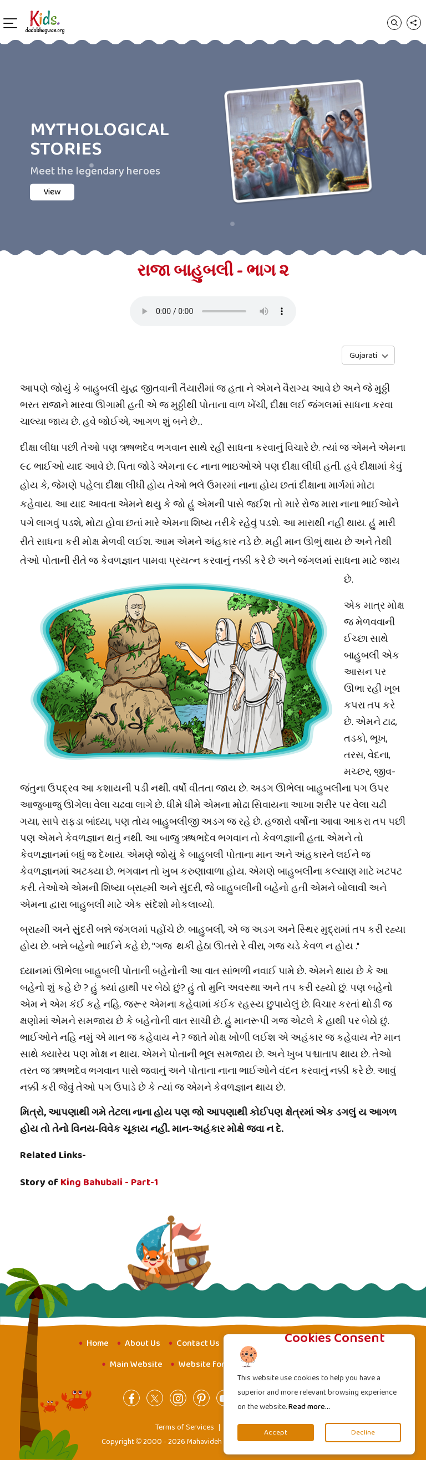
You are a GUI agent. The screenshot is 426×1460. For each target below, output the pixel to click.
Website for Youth (214, 1364)
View (73, 192)
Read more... (309, 1407)
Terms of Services (184, 1427)
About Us (142, 1343)
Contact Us (198, 1343)
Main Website (136, 1364)
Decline (363, 1432)
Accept (275, 1432)
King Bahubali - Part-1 (109, 1182)
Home (98, 1343)
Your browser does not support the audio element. (213, 311)
